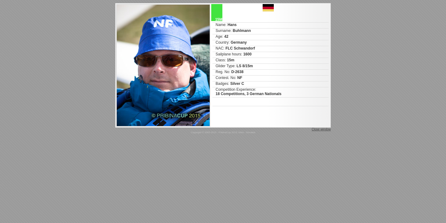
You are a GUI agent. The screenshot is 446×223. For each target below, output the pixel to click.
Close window (321, 129)
